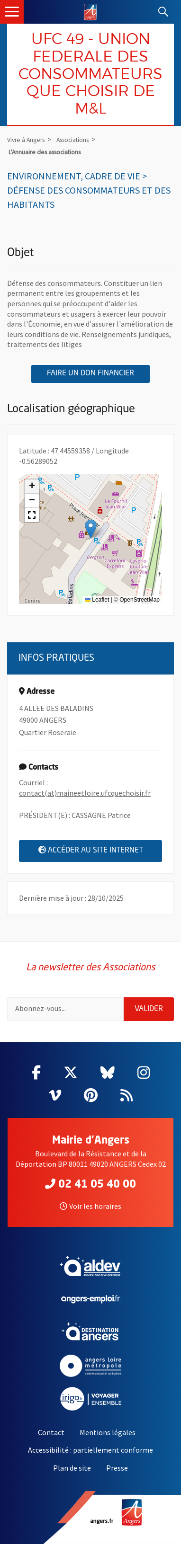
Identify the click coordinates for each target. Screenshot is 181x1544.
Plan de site (72, 1468)
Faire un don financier (98, 372)
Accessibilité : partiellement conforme (90, 1450)
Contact (51, 1432)
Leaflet (97, 599)
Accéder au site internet (100, 849)
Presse (117, 1468)
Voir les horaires (90, 1206)
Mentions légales (108, 1432)
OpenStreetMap (139, 599)
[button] (91, 529)
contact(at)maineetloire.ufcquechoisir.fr (85, 793)
